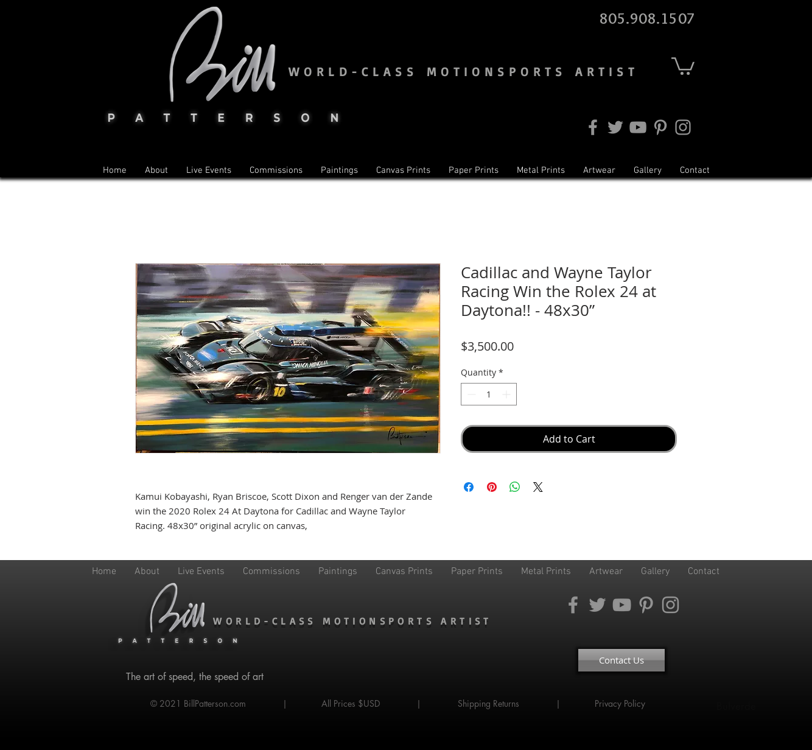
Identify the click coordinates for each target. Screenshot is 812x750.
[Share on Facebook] (468, 487)
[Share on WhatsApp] (515, 487)
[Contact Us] (621, 660)
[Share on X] (538, 487)
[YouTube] (638, 127)
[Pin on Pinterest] (492, 487)
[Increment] (507, 394)
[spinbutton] (489, 394)
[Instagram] (683, 127)
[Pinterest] (660, 127)
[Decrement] (470, 394)
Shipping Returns (488, 703)
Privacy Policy (621, 703)
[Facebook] (593, 127)
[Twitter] (615, 127)
